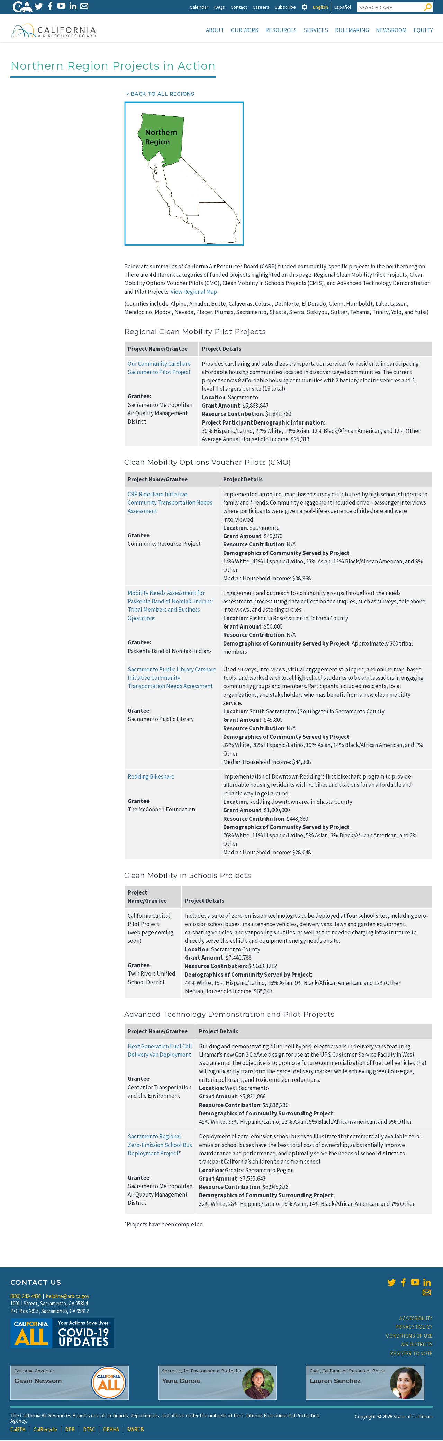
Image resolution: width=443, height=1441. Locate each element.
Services (316, 30)
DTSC (89, 1430)
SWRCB (135, 1430)
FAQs (219, 6)
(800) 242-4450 (25, 1296)
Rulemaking (352, 30)
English (320, 6)
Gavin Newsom (38, 1381)
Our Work (245, 30)
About (215, 30)
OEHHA (111, 1430)
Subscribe (285, 6)
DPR (70, 1430)
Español (342, 6)
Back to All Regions (162, 94)
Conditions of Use (409, 1336)
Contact (238, 6)
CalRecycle (45, 1430)
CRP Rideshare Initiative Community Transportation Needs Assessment (170, 503)
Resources (281, 30)
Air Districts (417, 1345)
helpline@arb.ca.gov (67, 1296)
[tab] (304, 6)
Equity (423, 30)
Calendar (199, 6)
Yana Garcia (181, 1381)
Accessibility (416, 1319)
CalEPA (17, 1430)
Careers (261, 6)
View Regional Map (194, 292)
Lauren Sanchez (335, 1381)
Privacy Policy (414, 1327)
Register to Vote (411, 1354)
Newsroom (391, 30)
